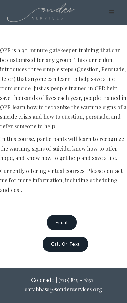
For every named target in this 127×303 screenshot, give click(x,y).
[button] (112, 12)
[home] (41, 12)
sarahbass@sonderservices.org (63, 289)
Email (62, 222)
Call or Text (65, 244)
